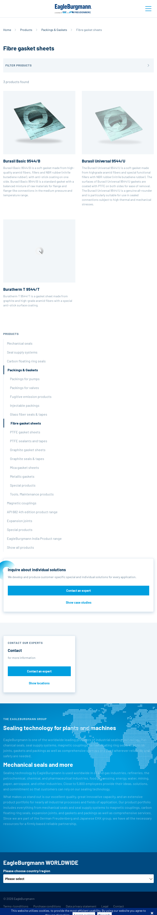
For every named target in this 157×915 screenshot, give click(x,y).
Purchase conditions (47, 906)
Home (7, 30)
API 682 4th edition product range (32, 512)
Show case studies (78, 602)
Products (26, 30)
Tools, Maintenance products (32, 494)
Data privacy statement (81, 906)
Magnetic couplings (21, 503)
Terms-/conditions (15, 906)
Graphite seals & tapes (27, 459)
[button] (78, 65)
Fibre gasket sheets (26, 423)
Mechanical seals (19, 343)
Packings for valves (24, 388)
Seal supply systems (22, 352)
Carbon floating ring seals (26, 361)
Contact (118, 906)
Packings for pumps (25, 379)
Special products (23, 485)
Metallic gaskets (22, 476)
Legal (104, 906)
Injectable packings (24, 405)
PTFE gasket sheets (25, 432)
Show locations (39, 683)
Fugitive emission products (31, 396)
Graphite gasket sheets (27, 450)
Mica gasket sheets (24, 467)
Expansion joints (19, 521)
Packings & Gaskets (54, 30)
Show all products (20, 547)
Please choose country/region (26, 871)
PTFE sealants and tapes (28, 441)
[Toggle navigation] (148, 9)
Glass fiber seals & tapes (28, 414)
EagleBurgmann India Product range (34, 538)
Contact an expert (78, 590)
